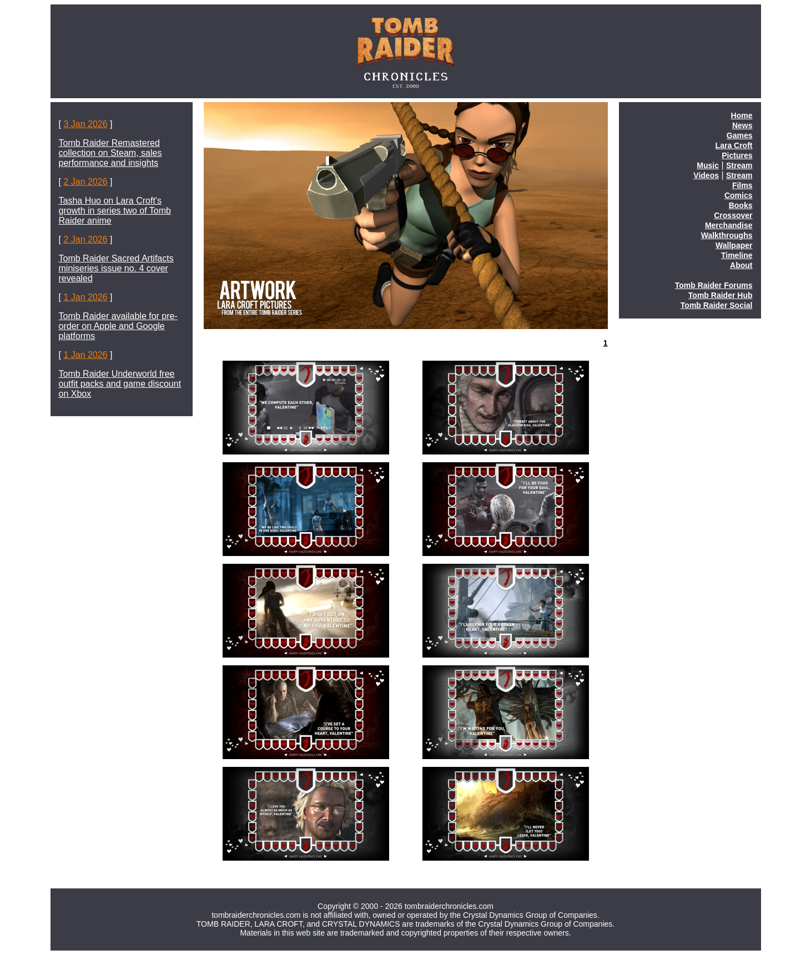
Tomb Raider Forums (714, 285)
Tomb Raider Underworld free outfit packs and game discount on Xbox (120, 383)
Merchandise (729, 225)
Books (741, 205)
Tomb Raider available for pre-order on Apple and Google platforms (118, 326)
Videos (706, 175)
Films (742, 185)
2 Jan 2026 (85, 181)
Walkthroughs (727, 235)
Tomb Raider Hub (720, 295)
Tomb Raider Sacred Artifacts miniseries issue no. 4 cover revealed (116, 268)
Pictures (737, 155)
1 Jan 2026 (85, 297)
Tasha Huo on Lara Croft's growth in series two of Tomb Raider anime (115, 210)
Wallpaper (734, 245)
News (742, 125)
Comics (738, 195)
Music (708, 165)
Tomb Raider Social (717, 305)
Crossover (733, 215)
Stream (739, 165)
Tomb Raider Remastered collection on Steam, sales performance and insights (110, 153)
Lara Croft (734, 145)
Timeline (737, 255)
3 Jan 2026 (85, 124)
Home (742, 115)
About (741, 265)
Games (740, 135)
